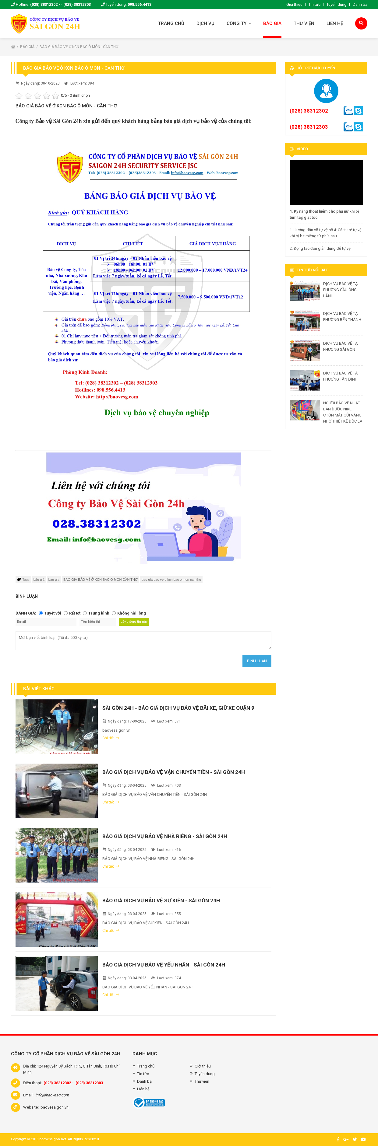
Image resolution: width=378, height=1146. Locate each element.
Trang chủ (171, 23)
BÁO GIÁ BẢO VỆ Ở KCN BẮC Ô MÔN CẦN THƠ (100, 579)
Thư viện (304, 23)
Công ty (239, 23)
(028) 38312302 (309, 111)
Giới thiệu (294, 4)
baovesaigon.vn (55, 1107)
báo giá (39, 579)
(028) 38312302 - (45, 4)
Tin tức (314, 4)
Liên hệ (335, 23)
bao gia (53, 579)
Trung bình (98, 613)
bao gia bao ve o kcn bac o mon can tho (171, 579)
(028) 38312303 (77, 4)
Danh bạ (360, 4)
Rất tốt (74, 613)
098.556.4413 (139, 4)
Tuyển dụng (337, 4)
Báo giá (272, 23)
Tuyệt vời (52, 613)
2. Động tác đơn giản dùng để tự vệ (320, 248)
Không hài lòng (131, 613)
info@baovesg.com (52, 1095)
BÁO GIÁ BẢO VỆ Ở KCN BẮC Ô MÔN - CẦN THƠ (79, 47)
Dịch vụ (205, 23)
